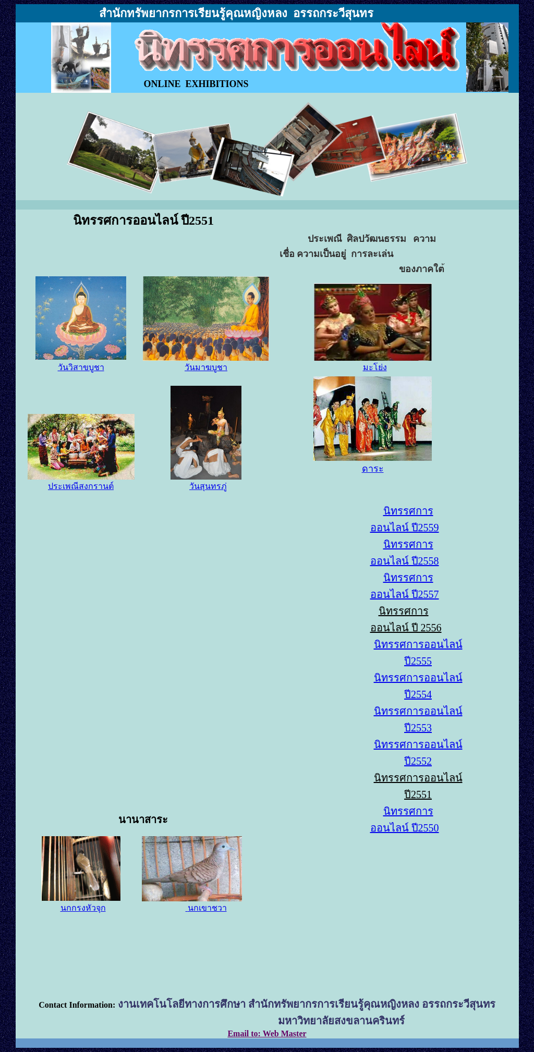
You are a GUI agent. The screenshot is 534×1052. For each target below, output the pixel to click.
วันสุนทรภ (208, 486)
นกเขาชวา (207, 907)
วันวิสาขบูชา (81, 367)
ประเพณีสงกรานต (81, 486)
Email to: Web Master (266, 1033)
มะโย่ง (375, 367)
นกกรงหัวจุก (83, 907)
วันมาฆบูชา (206, 367)
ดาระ (373, 468)
